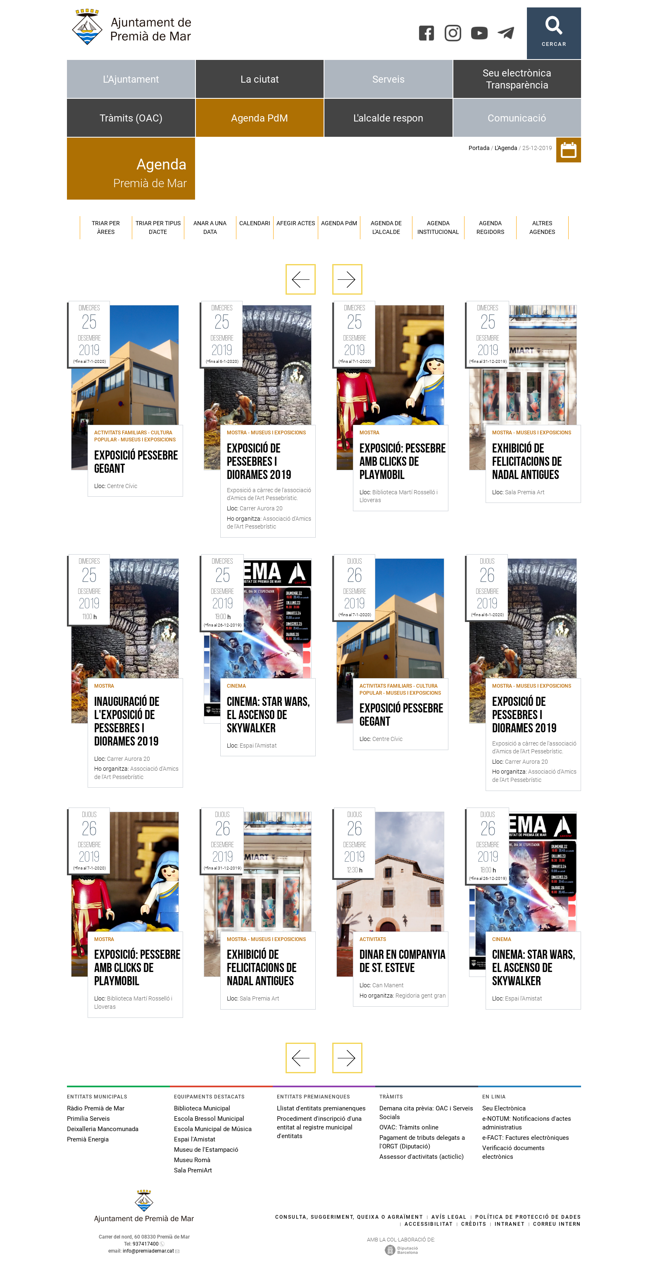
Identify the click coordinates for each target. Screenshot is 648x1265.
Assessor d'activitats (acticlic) (421, 1156)
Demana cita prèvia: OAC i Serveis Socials (426, 1113)
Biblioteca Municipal (202, 1108)
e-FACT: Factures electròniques (525, 1137)
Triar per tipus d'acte (158, 227)
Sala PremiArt (193, 1170)
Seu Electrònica (504, 1108)
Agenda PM (339, 223)
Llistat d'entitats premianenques (321, 1108)
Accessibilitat (429, 1224)
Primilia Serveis (88, 1118)
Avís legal (449, 1217)
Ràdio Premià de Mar (95, 1108)
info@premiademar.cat (148, 1251)
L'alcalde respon (388, 118)
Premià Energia (88, 1139)
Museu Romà (192, 1160)
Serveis (388, 79)
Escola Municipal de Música (213, 1129)
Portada (479, 148)
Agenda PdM (259, 118)
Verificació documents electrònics (513, 1152)
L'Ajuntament (131, 79)
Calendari (254, 223)
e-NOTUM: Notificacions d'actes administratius (526, 1123)
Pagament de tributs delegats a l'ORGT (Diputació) (422, 1142)
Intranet (510, 1224)
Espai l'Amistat (194, 1139)
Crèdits (473, 1224)
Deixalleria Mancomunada (102, 1129)
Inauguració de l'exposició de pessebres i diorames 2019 (127, 722)
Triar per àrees (106, 227)
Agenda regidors (490, 227)
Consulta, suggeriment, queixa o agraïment (349, 1217)
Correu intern (557, 1224)
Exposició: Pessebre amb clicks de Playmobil (403, 462)
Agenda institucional (438, 227)
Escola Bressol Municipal (209, 1118)
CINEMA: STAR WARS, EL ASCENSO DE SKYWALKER (268, 716)
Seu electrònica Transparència (517, 79)
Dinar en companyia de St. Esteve (403, 962)
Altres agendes (542, 227)
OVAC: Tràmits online (408, 1127)
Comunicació (517, 118)
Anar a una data (209, 227)
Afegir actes (295, 223)
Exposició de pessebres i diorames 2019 (259, 462)
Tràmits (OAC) (131, 118)
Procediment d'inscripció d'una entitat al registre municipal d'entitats (319, 1127)
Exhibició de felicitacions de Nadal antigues (527, 462)
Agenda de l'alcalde (386, 227)
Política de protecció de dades (528, 1217)
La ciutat (260, 79)
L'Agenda (506, 148)
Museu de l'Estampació (206, 1149)
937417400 (146, 1244)
